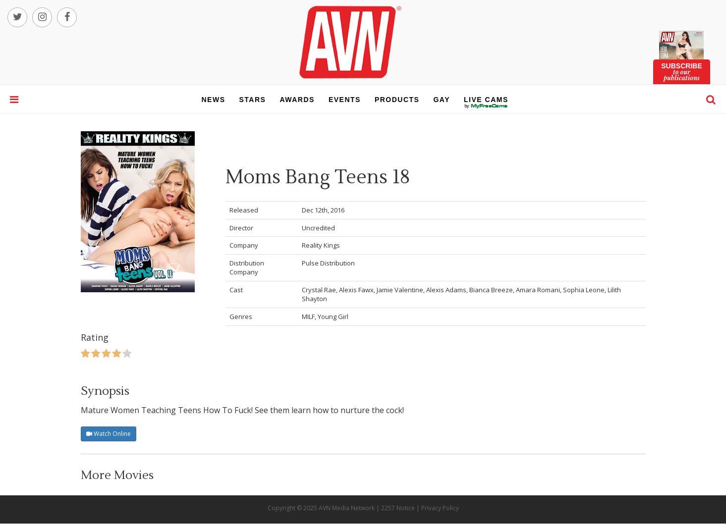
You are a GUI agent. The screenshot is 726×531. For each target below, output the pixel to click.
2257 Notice (398, 508)
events (345, 100)
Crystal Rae (319, 289)
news (213, 100)
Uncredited (318, 227)
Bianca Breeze (491, 289)
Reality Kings (321, 245)
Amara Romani (538, 289)
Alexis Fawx (356, 289)
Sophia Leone (584, 289)
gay (441, 100)
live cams (486, 106)
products (397, 100)
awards (296, 100)
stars (252, 100)
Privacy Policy (440, 508)
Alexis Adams (446, 289)
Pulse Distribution (328, 263)
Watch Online (108, 433)
